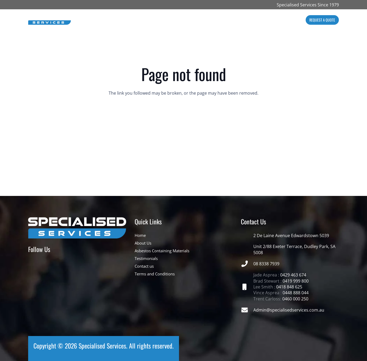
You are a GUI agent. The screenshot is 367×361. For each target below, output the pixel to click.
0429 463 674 (293, 275)
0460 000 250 (295, 299)
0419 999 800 (296, 281)
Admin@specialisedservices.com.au (288, 310)
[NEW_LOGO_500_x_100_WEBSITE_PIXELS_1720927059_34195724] (49, 20)
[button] (162, 20)
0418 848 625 (289, 287)
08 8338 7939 (266, 264)
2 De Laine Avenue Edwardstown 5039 (291, 235)
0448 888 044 (296, 293)
